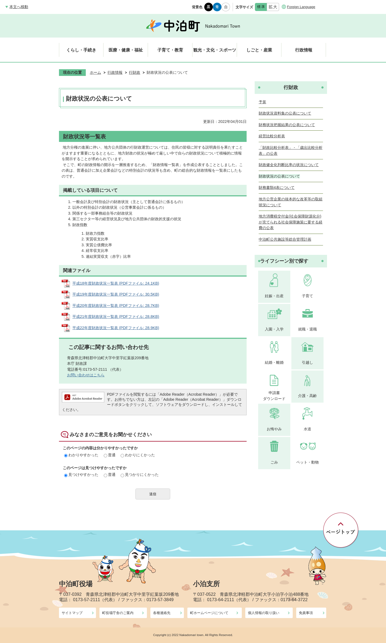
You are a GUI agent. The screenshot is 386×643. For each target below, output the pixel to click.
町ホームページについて (209, 613)
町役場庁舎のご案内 (117, 613)
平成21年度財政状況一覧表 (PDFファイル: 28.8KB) (115, 316)
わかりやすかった (81, 455)
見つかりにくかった (140, 474)
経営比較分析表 (272, 136)
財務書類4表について (277, 187)
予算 (262, 102)
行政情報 (115, 72)
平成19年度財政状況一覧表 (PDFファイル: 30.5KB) (115, 294)
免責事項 (306, 613)
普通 (110, 455)
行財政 (134, 72)
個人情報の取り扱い (263, 613)
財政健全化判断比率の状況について (289, 165)
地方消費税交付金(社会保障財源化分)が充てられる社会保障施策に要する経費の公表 (290, 222)
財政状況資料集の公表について (285, 113)
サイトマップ (72, 613)
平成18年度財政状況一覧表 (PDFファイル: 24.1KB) (115, 283)
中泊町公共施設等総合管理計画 (285, 239)
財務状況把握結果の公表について (287, 125)
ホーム (95, 72)
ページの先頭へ (341, 530)
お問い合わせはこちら (86, 375)
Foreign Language (301, 7)
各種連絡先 (161, 613)
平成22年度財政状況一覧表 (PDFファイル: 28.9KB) (115, 328)
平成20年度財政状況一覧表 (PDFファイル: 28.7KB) (115, 305)
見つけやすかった (81, 474)
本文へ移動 (18, 7)
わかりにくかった (138, 455)
